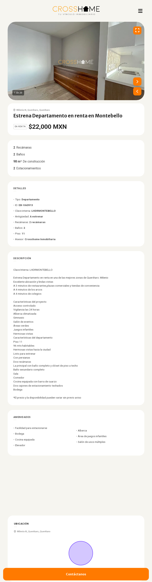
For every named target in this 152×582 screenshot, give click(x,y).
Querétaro (32, 110)
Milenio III (21, 110)
